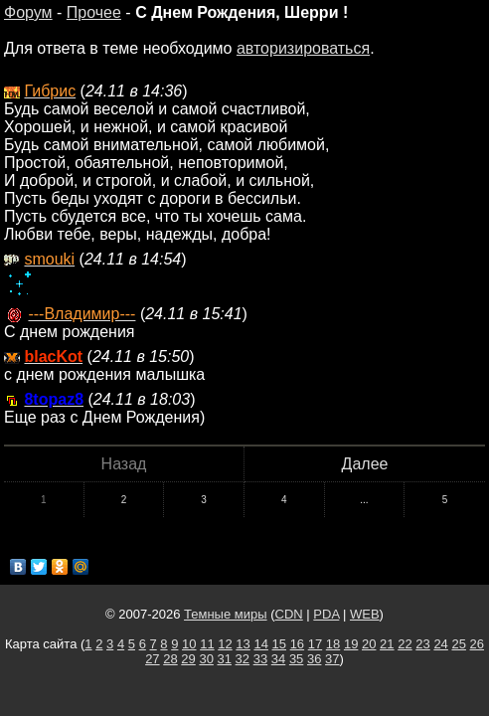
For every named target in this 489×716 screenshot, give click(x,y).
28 (170, 658)
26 (477, 643)
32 (242, 658)
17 (315, 643)
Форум (28, 12)
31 (225, 658)
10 (189, 643)
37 (332, 658)
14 (260, 643)
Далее (365, 463)
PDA (326, 614)
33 (260, 658)
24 (440, 643)
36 (314, 658)
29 (188, 658)
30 (206, 658)
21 (387, 643)
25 (458, 643)
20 (369, 643)
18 (333, 643)
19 (351, 643)
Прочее (94, 12)
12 (225, 643)
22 (404, 643)
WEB (365, 614)
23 (422, 643)
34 (278, 658)
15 (279, 643)
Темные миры (225, 614)
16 (297, 643)
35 (296, 658)
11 (207, 643)
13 (242, 643)
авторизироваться (303, 48)
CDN (289, 614)
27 (152, 658)
